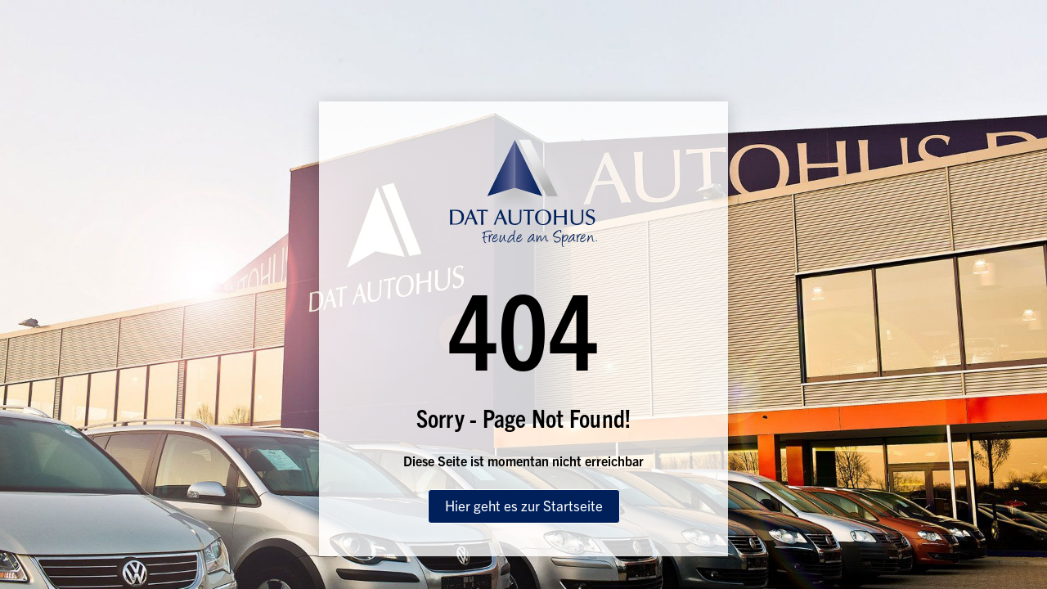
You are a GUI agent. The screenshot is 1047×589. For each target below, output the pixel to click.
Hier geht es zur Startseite (524, 505)
